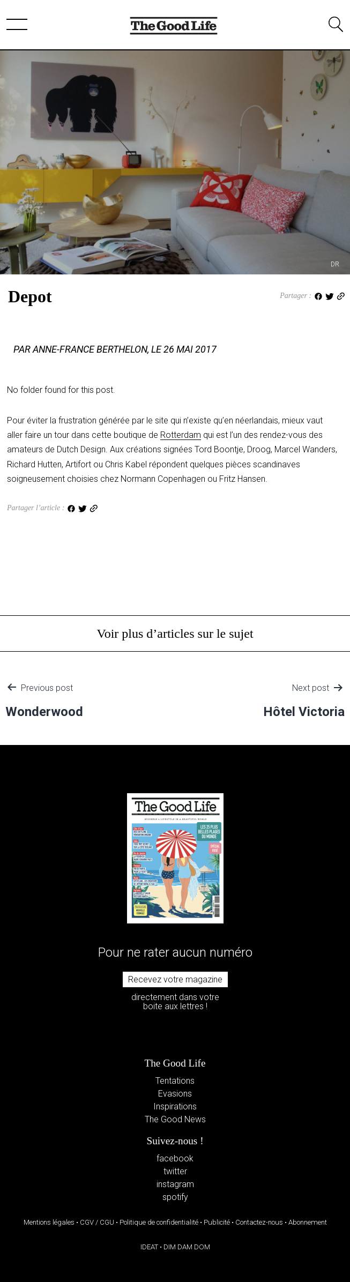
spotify (175, 1197)
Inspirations (175, 1106)
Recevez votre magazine (175, 979)
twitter (175, 1171)
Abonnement (307, 1222)
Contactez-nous (259, 1222)
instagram (175, 1184)
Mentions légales (49, 1222)
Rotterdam (180, 435)
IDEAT (149, 1247)
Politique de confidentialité (159, 1222)
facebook (175, 1158)
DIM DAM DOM (186, 1247)
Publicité (217, 1222)
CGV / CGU (97, 1222)
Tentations (175, 1081)
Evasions (175, 1094)
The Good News (175, 1119)
